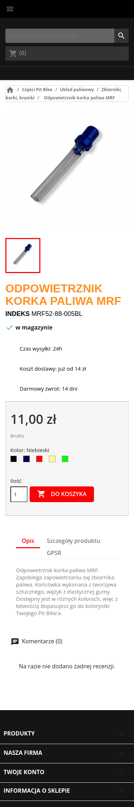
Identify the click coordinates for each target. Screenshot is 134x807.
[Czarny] (15, 461)
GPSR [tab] (54, 553)
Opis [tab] (28, 541)
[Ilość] (19, 494)
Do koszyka (61, 494)
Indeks (17, 313)
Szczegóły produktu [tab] (73, 541)
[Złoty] (53, 461)
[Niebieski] (28, 461)
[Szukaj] (67, 36)
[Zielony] (66, 461)
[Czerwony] (40, 461)
